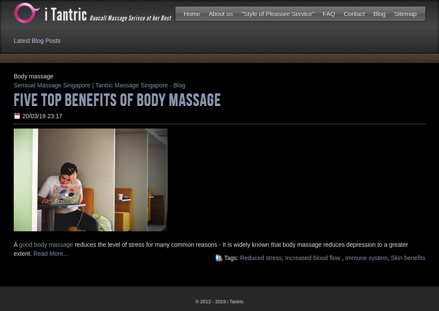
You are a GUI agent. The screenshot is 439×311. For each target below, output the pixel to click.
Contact (354, 13)
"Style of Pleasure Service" (277, 13)
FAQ (329, 13)
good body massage (47, 244)
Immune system (366, 257)
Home (192, 13)
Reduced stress (261, 257)
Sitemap (405, 13)
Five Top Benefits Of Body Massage (117, 99)
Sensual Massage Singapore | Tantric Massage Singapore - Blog (99, 85)
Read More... (50, 253)
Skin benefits (408, 257)
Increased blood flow (313, 257)
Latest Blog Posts (37, 40)
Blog (379, 13)
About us (221, 13)
